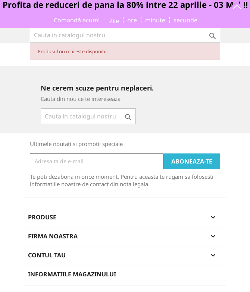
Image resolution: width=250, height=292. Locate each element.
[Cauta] (125, 35)
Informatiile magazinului (72, 274)
